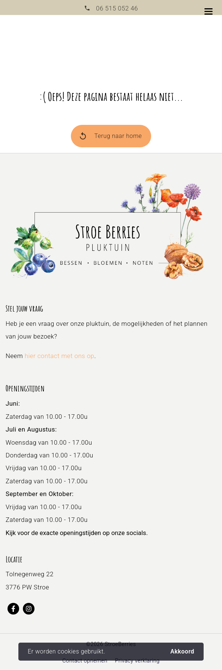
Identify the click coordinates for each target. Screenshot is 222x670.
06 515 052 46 (116, 8)
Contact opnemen (84, 661)
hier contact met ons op (59, 356)
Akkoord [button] (182, 651)
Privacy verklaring (137, 661)
